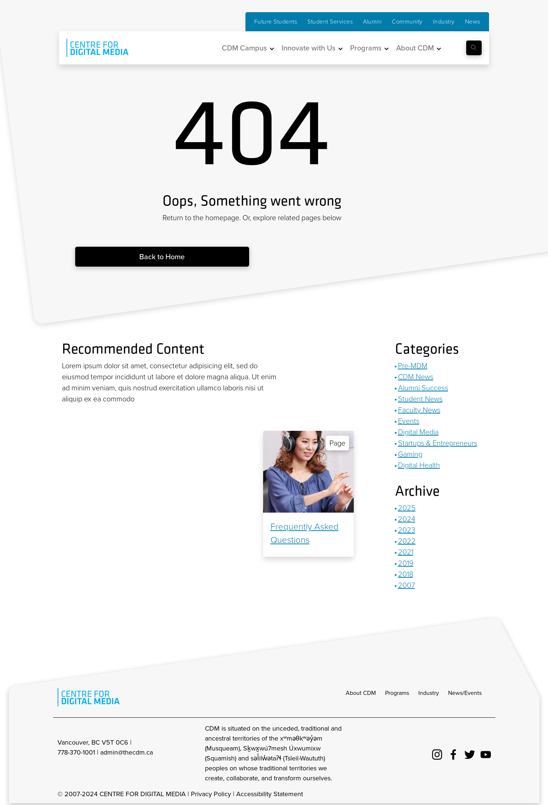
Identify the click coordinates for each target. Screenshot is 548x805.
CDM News (415, 376)
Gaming (410, 454)
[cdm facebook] (453, 753)
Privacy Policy (211, 794)
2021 (405, 552)
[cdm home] (92, 47)
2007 (406, 585)
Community (407, 21)
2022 (407, 540)
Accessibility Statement (269, 794)
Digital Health (419, 465)
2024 (406, 518)
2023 (406, 529)
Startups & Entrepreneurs (437, 443)
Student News (420, 398)
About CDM (361, 693)
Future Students (275, 21)
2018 (405, 574)
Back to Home (162, 256)
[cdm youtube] (486, 753)
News (472, 21)
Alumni (372, 21)
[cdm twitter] (469, 753)
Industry (444, 21)
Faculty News (419, 409)
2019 (405, 563)
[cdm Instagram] (437, 753)
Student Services (330, 21)
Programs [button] (365, 47)
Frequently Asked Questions (304, 533)
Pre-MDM (412, 365)
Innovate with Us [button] (308, 47)
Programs (397, 693)
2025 (407, 507)
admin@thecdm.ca (126, 752)
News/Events (465, 693)
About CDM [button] (415, 47)
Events (408, 420)
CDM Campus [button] (244, 47)
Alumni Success (423, 387)
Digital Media (418, 431)
